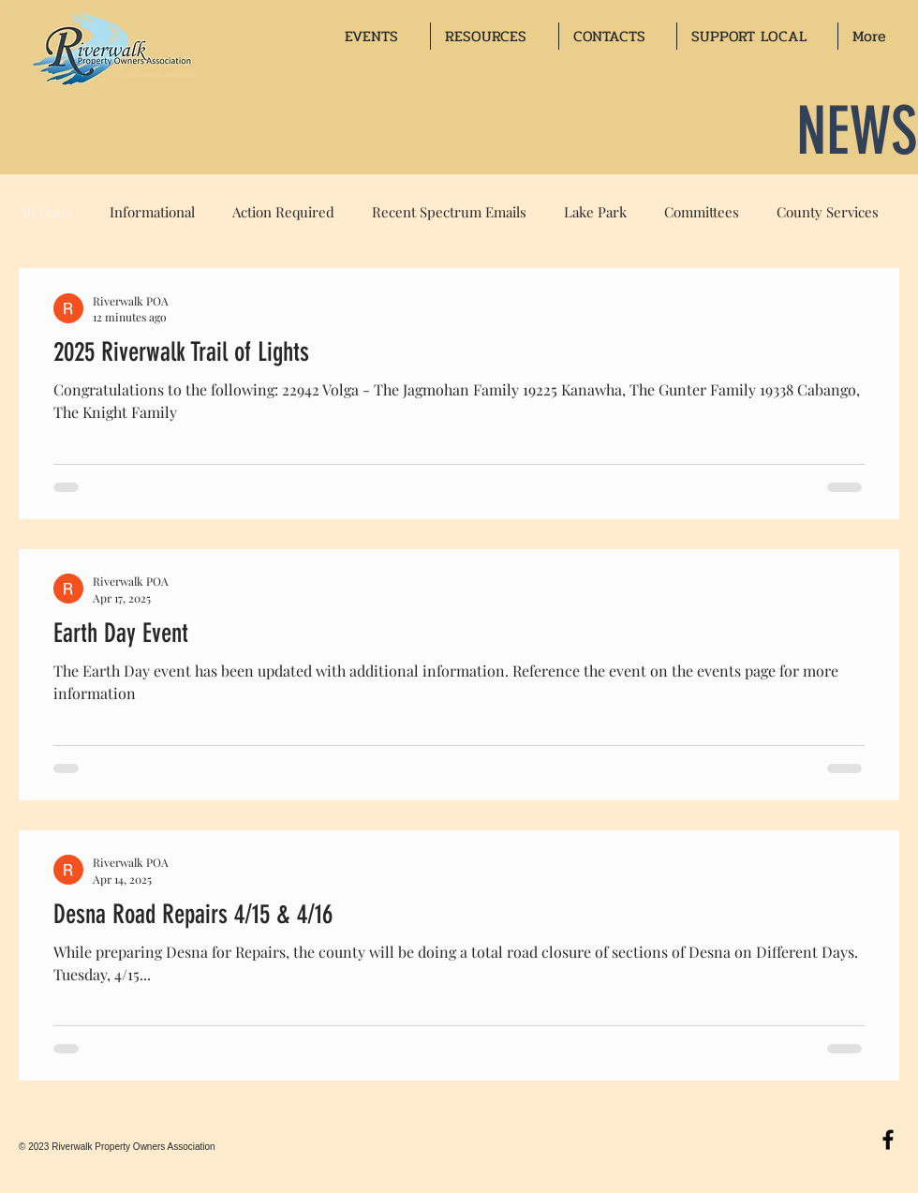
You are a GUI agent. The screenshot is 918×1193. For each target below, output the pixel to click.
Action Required (283, 211)
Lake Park (595, 211)
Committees (701, 211)
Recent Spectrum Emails (449, 211)
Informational (152, 211)
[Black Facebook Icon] (888, 1139)
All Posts (45, 211)
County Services (828, 211)
